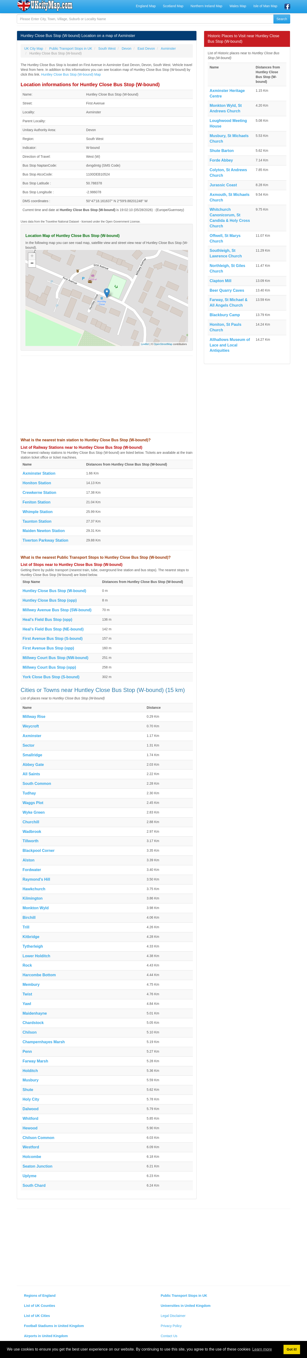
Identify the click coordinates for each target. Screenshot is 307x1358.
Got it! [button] (292, 1349)
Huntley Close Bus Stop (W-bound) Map (71, 74)
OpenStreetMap (163, 344)
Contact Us (169, 1336)
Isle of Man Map (265, 6)
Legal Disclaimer (173, 1316)
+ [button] (32, 256)
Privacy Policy (171, 1326)
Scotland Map (173, 6)
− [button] (32, 263)
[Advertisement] (107, 394)
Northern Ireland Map (206, 6)
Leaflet (145, 344)
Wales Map (238, 6)
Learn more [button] (262, 1349)
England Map (146, 6)
